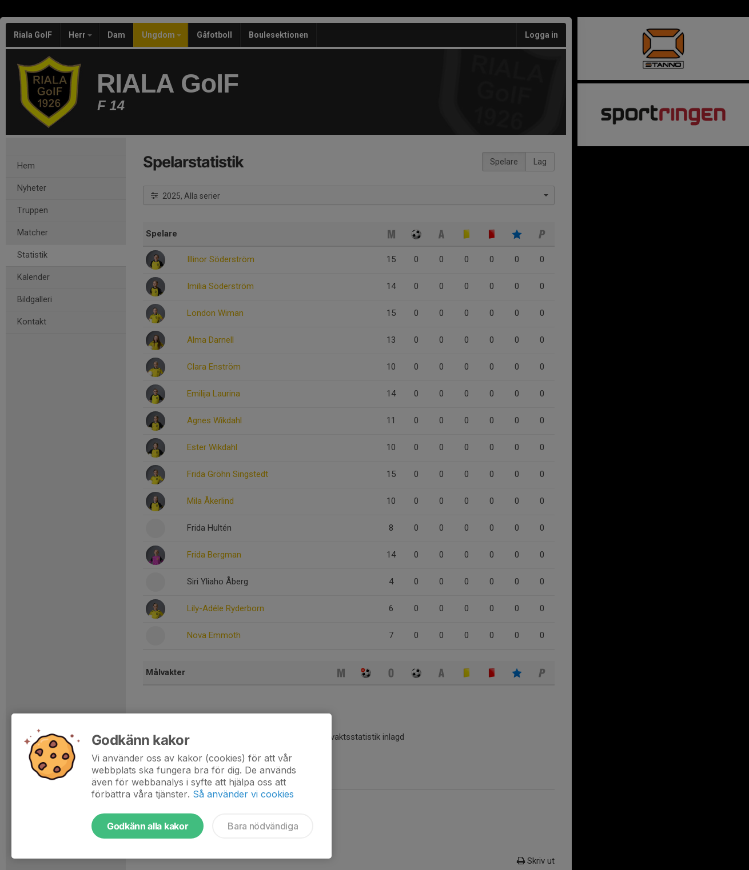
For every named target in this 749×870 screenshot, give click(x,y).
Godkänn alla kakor (147, 826)
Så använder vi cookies (243, 794)
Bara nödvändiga (263, 826)
